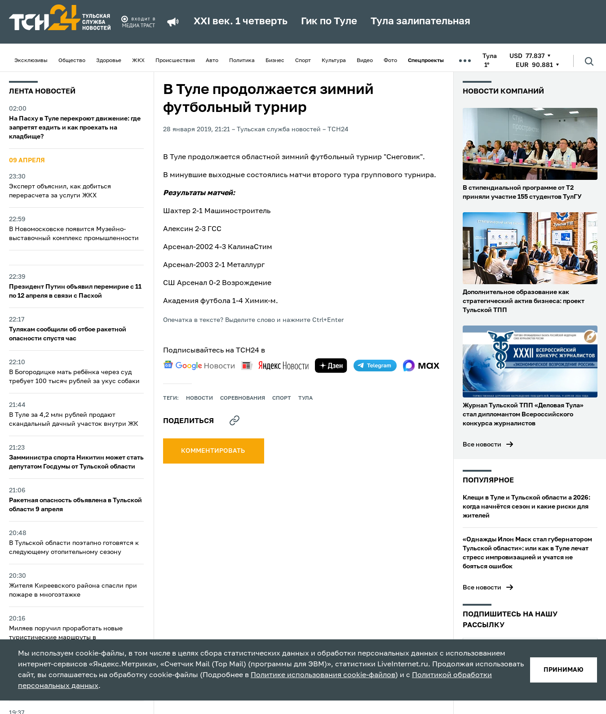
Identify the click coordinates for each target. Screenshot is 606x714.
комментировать (213, 451)
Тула (305, 398)
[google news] (199, 365)
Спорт (303, 60)
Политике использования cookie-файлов (323, 675)
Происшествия (175, 60)
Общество (71, 60)
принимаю (564, 670)
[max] (421, 365)
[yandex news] (275, 365)
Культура (334, 60)
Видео (365, 60)
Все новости (482, 445)
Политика (242, 60)
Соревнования (242, 398)
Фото (390, 60)
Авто (212, 60)
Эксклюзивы (31, 60)
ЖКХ (138, 60)
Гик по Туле (329, 22)
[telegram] (375, 365)
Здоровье (108, 60)
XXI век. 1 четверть (241, 22)
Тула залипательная (420, 22)
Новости (199, 398)
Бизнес (274, 60)
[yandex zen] (331, 365)
